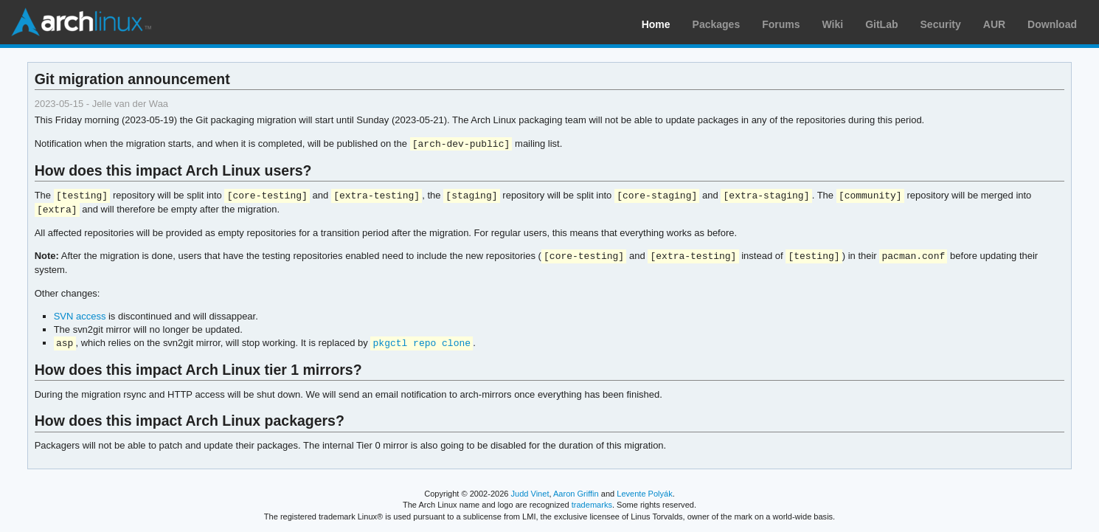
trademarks (592, 504)
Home (656, 24)
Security (941, 24)
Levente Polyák (644, 493)
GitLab (881, 24)
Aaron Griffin (576, 493)
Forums (781, 24)
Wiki (833, 24)
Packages (717, 24)
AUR (994, 24)
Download (1052, 24)
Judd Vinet (530, 493)
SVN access (80, 316)
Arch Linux (81, 22)
